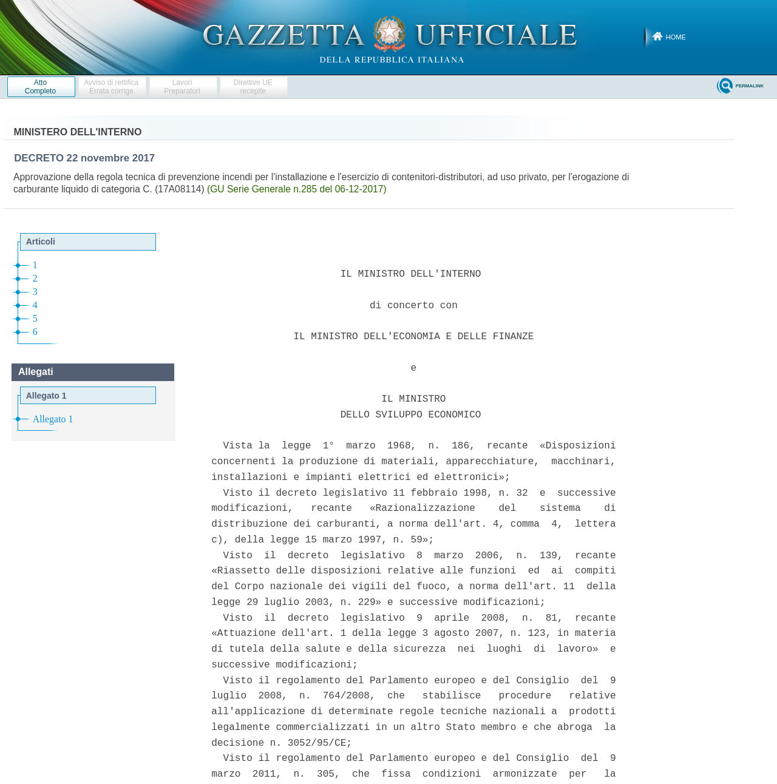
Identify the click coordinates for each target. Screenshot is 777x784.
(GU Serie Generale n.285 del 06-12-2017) (297, 189)
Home (676, 37)
